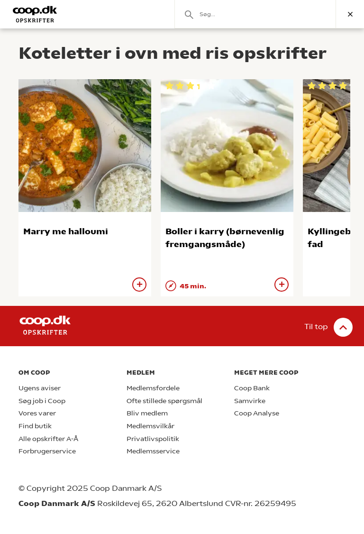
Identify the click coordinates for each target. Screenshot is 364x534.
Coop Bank (252, 388)
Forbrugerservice (47, 451)
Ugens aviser (39, 388)
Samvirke (249, 401)
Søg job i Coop (41, 401)
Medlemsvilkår (150, 426)
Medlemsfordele (153, 388)
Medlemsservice (153, 451)
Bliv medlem (147, 413)
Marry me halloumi (65, 231)
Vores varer (37, 413)
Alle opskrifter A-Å (48, 439)
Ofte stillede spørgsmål (164, 401)
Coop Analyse (256, 413)
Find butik (35, 426)
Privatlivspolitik (153, 439)
